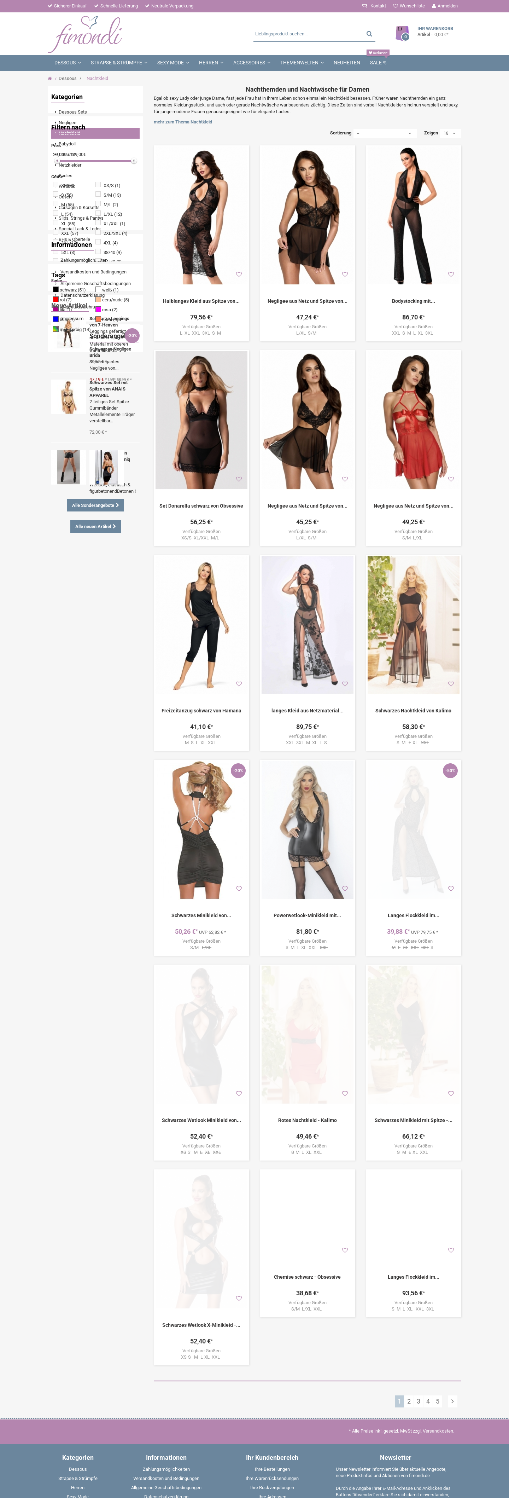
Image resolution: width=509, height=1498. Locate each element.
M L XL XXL (307, 1008)
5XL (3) (68, 391)
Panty (87, 725)
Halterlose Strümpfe (109, 714)
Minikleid (93, 650)
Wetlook (65, 629)
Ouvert (63, 672)
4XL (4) (111, 381)
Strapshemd (89, 703)
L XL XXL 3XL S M (201, 333)
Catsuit (117, 650)
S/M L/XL (413, 537)
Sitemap (166, 1378)
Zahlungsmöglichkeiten (83, 517)
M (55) (67, 343)
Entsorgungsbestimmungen (166, 1350)
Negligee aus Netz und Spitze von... (307, 301)
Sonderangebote (75, 1004)
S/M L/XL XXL (307, 1164)
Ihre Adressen (272, 1304)
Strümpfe (66, 650)
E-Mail (435, 1422)
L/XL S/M (307, 333)
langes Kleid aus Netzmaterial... (307, 662)
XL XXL (413, 1008)
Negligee (111, 629)
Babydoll (65, 725)
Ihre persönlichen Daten (272, 1313)
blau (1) (67, 458)
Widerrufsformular (166, 1322)
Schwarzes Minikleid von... (201, 819)
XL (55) (68, 362)
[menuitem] (95, 112)
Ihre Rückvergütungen (272, 1295)
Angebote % (90, 672)
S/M (201, 851)
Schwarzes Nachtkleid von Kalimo (413, 662)
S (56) (67, 333)
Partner (67, 587)
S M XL (414, 695)
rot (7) (66, 438)
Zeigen (431, 132)
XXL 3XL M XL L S (307, 694)
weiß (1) (110, 428)
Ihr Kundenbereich (272, 1265)
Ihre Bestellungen (272, 1276)
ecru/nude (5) (115, 438)
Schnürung (67, 640)
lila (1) (66, 448)
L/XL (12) (113, 352)
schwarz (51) (73, 428)
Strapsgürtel (69, 714)
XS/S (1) (112, 324)
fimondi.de (75, 1487)
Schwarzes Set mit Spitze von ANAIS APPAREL (108, 843)
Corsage (109, 725)
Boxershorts (88, 735)
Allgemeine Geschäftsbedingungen (95, 540)
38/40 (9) (113, 391)
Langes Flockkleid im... (413, 819)
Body (62, 661)
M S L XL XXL (201, 694)
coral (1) (110, 458)
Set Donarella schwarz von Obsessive (201, 506)
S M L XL (413, 1165)
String (119, 693)
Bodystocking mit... (413, 301)
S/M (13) (112, 333)
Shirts (63, 703)
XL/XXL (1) (114, 362)
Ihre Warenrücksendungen (272, 1286)
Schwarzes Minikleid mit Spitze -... (413, 976)
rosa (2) (110, 448)
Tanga (81, 661)
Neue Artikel (69, 759)
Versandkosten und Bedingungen (93, 528)
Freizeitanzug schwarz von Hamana (201, 662)
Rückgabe (166, 1332)
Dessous (68, 78)
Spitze (88, 629)
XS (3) (67, 324)
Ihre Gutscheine (272, 1322)
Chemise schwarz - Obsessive (307, 1132)
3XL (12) (69, 381)
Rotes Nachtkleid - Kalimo (307, 976)
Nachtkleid (67, 693)
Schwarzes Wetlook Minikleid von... (201, 976)
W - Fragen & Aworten (166, 1359)
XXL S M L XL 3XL (413, 333)
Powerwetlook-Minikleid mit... (307, 819)
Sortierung (340, 132)
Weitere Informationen (400, 1346)
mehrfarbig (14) (75, 468)
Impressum (71, 575)
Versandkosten (438, 1238)
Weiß (62, 735)
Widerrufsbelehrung (79, 563)
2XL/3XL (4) (116, 372)
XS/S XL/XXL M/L (201, 537)
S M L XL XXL (307, 851)
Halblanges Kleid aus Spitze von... (201, 301)
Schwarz (104, 661)
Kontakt (378, 5)
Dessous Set (104, 682)
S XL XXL (201, 1165)
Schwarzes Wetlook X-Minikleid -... (201, 1132)
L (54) (67, 352)
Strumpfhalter (100, 640)
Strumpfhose (70, 682)
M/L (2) (111, 343)
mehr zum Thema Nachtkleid (183, 122)
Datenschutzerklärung (82, 552)
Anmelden (448, 5)
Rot (112, 703)
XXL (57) (69, 372)
